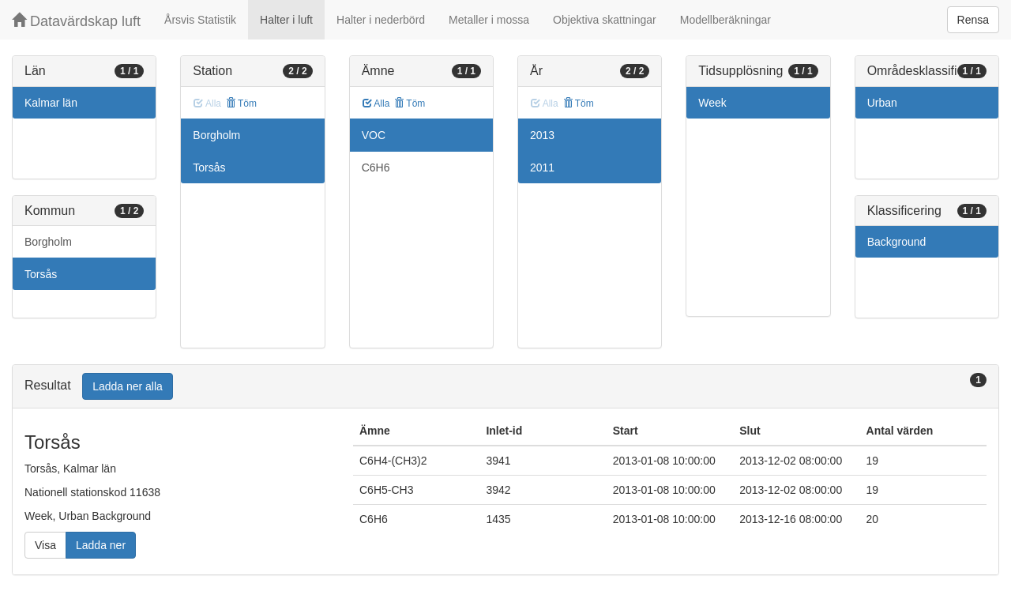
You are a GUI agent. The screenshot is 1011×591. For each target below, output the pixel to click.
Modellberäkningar (725, 19)
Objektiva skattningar (604, 19)
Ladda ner (101, 545)
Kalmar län (50, 102)
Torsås (40, 274)
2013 (542, 135)
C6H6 (376, 167)
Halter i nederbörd (380, 19)
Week (712, 102)
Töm (241, 103)
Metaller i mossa (489, 19)
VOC (373, 135)
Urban (882, 102)
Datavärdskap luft (76, 21)
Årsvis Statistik (200, 19)
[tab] (505, 386)
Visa (45, 545)
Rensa (973, 19)
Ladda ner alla (127, 386)
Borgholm (48, 241)
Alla (376, 103)
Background (896, 241)
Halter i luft (286, 19)
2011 (542, 167)
